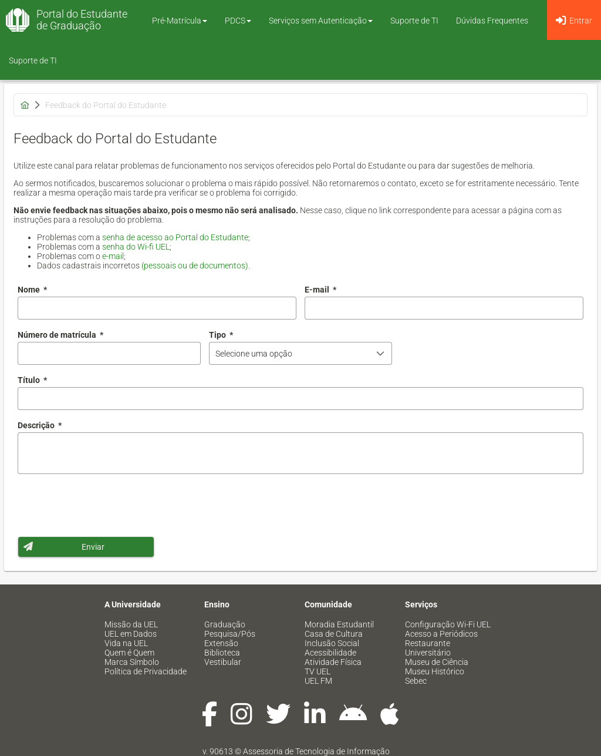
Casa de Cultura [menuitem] (334, 634)
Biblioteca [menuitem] (222, 652)
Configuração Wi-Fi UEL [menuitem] (448, 624)
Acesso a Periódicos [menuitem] (441, 634)
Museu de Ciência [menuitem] (436, 662)
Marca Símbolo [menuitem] (131, 662)
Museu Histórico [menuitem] (434, 671)
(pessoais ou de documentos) (194, 265)
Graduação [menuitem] (224, 624)
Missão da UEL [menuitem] (131, 624)
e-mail (113, 256)
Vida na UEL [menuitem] (126, 643)
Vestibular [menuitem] (222, 662)
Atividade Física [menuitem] (333, 662)
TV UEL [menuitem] (317, 671)
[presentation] (107, 505)
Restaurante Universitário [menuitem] (428, 648)
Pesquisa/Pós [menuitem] (229, 634)
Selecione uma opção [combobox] (253, 353)
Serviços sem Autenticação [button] (321, 20)
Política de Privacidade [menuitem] (145, 671)
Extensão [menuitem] (221, 643)
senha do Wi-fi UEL (136, 246)
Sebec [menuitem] (416, 681)
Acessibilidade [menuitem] (330, 652)
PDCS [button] (238, 20)
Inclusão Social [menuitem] (332, 643)
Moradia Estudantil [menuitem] (339, 624)
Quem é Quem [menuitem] (129, 652)
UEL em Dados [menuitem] (130, 634)
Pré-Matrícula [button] (179, 20)
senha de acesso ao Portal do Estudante (175, 237)
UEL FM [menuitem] (318, 681)
